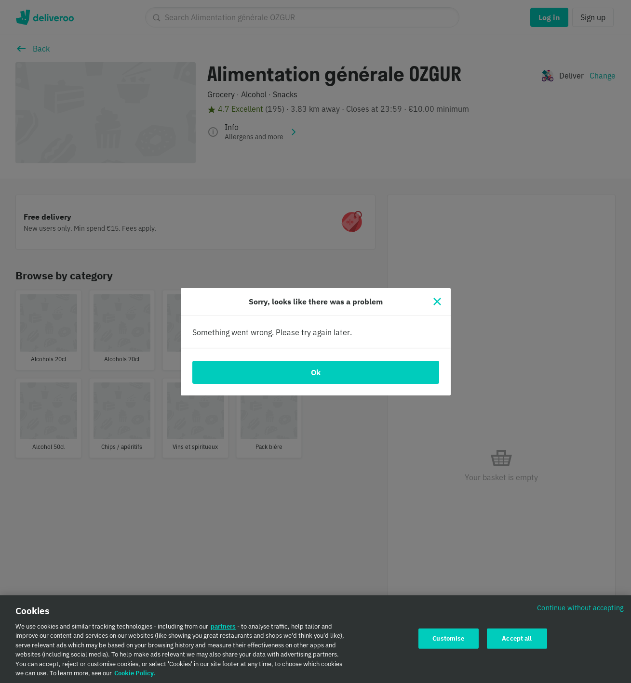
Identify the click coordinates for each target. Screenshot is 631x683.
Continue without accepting (580, 610)
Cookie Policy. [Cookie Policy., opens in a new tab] (134, 676)
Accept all (517, 641)
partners (223, 629)
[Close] (437, 301)
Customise (448, 641)
